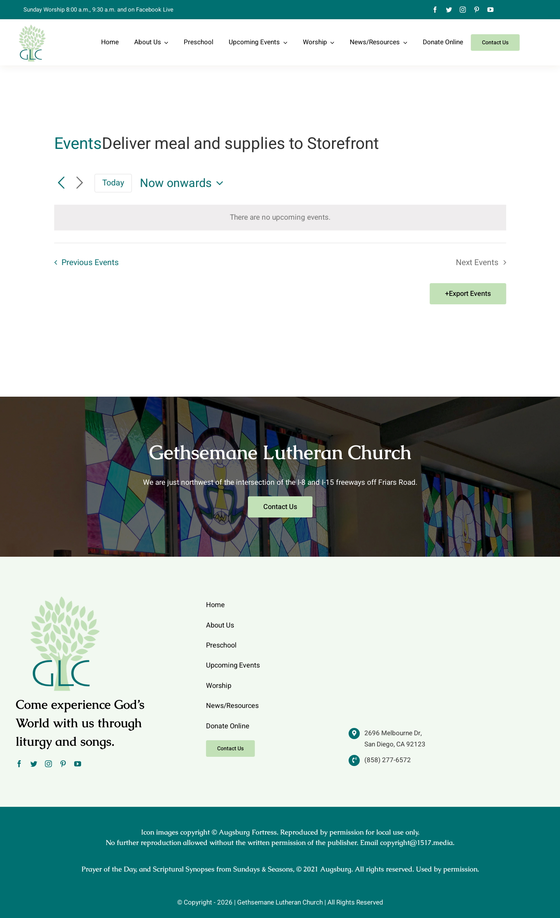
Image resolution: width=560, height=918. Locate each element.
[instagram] (463, 10)
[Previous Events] (61, 183)
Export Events (470, 294)
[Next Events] (79, 183)
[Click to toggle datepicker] (184, 183)
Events (78, 144)
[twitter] (449, 10)
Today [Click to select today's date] (113, 183)
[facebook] (435, 10)
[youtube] (490, 10)
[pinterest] (477, 10)
